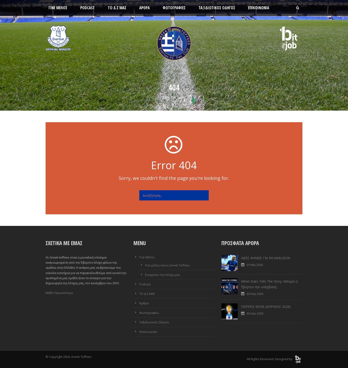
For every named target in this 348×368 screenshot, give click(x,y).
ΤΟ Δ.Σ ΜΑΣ (117, 7)
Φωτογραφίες (174, 7)
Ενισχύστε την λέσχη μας (162, 275)
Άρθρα (144, 7)
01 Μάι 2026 (254, 265)
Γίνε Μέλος (58, 7)
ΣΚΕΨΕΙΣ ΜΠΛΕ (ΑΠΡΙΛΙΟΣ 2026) (266, 306)
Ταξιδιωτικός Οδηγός (217, 7)
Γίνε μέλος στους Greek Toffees (167, 265)
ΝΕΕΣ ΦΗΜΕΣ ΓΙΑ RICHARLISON (265, 258)
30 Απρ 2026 (254, 294)
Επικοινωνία (258, 7)
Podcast (87, 7)
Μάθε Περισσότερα (59, 293)
